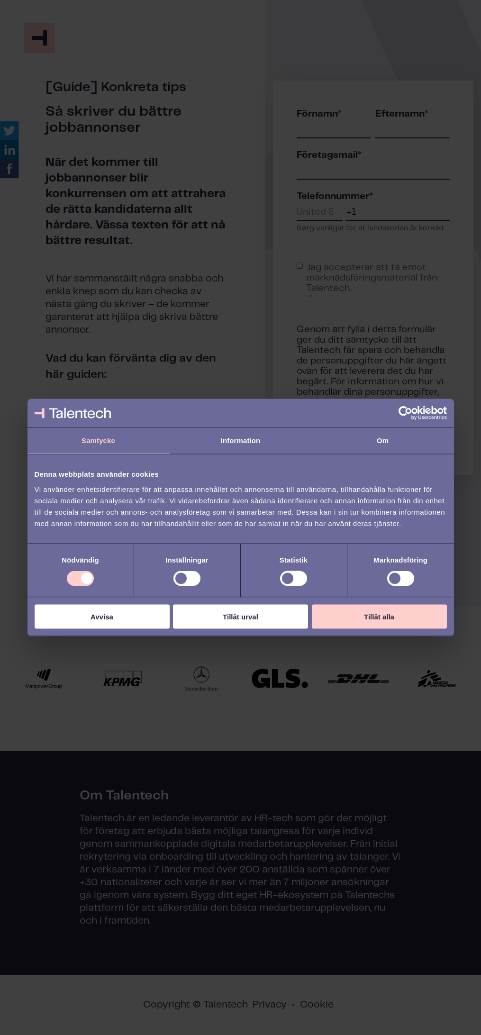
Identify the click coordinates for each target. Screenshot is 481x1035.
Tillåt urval (240, 616)
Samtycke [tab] (98, 440)
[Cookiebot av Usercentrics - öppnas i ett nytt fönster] (405, 413)
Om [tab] (383, 440)
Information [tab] (241, 440)
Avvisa (102, 616)
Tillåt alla (379, 616)
